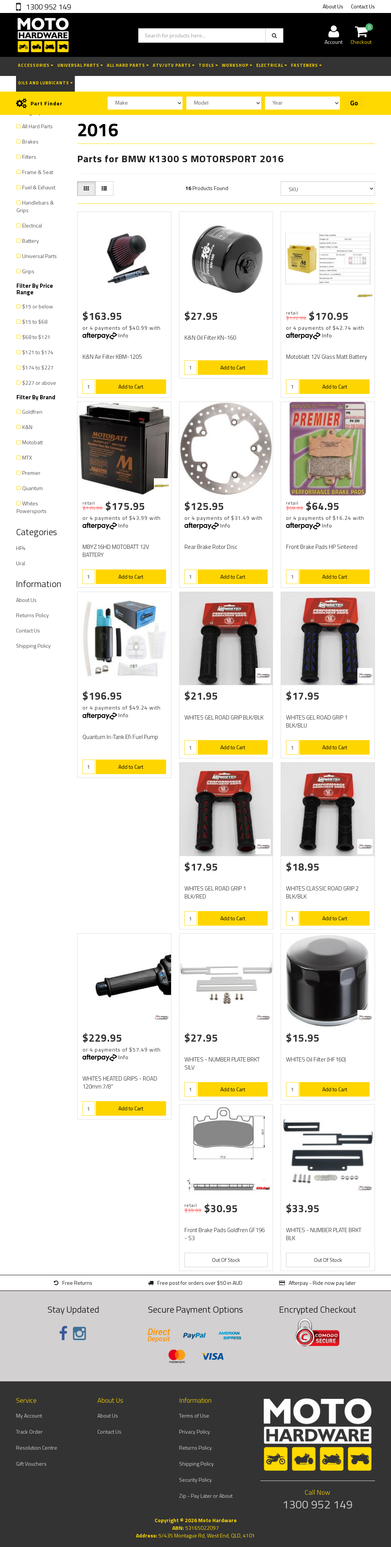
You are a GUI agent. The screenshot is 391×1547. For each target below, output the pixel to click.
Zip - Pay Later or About (206, 1496)
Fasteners (306, 65)
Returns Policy (32, 615)
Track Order (29, 1432)
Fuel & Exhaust (38, 187)
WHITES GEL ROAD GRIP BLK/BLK (223, 717)
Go (354, 103)
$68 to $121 (36, 337)
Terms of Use (194, 1415)
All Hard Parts (128, 65)
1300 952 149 (47, 7)
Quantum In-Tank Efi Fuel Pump (120, 736)
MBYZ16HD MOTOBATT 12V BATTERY (115, 550)
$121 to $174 (37, 352)
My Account (29, 1415)
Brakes (30, 141)
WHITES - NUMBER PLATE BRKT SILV (222, 1063)
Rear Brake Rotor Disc (211, 546)
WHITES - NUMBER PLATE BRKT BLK (323, 1234)
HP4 (21, 548)
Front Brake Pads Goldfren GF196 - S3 (224, 1234)
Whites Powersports (31, 507)
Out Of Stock (226, 1260)
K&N (27, 427)
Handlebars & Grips (35, 206)
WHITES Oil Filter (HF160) (316, 1059)
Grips (28, 271)
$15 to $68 (34, 322)
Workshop (237, 65)
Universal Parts (80, 65)
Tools (208, 65)
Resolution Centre (36, 1448)
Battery (30, 241)
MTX (27, 457)
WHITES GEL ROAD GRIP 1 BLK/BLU (316, 721)
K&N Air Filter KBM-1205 (112, 356)
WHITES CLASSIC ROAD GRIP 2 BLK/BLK (322, 892)
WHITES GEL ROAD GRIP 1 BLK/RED (215, 892)
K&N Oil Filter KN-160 (210, 337)
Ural (20, 563)
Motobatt (32, 442)
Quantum (32, 488)
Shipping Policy (33, 646)
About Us (333, 6)
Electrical (271, 65)
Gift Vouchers (31, 1464)
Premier (31, 473)
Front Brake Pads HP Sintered (321, 546)
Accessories (35, 65)
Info (123, 335)
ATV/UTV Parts (174, 65)
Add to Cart (130, 386)
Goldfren (32, 412)
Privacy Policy (194, 1432)
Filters (29, 157)
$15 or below (37, 306)
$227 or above (39, 383)
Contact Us (363, 6)
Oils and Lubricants (45, 83)
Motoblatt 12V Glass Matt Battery (326, 356)
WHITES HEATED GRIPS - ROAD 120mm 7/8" (119, 1082)
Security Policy (195, 1480)
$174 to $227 (37, 367)
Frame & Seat (37, 172)
